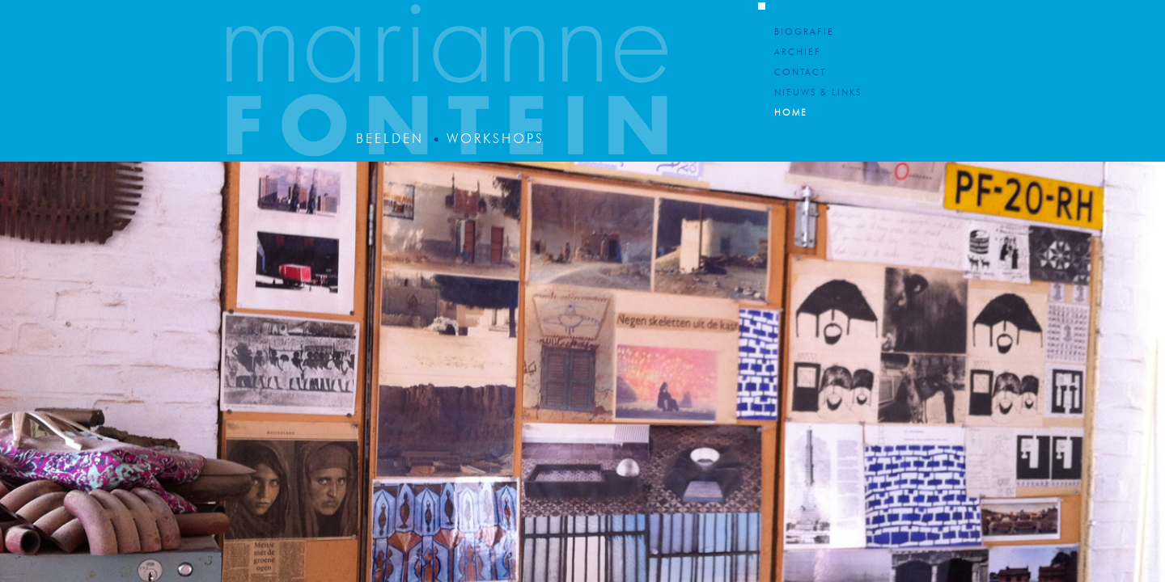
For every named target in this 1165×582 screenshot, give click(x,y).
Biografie (804, 32)
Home (790, 113)
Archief (797, 52)
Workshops (495, 139)
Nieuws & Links (818, 93)
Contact (800, 73)
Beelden (390, 139)
